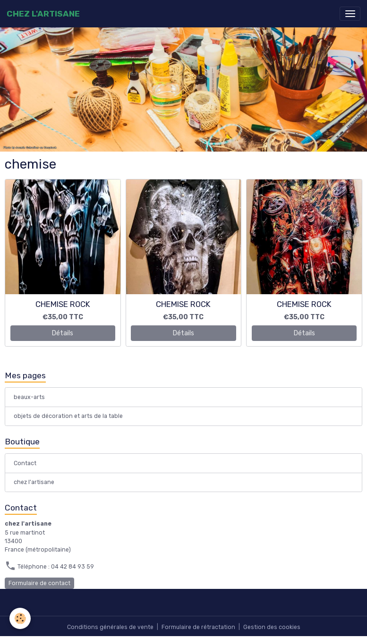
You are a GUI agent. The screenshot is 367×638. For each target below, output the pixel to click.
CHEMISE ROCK (62, 304)
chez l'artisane (34, 482)
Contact (25, 463)
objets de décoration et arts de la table (68, 416)
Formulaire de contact (39, 583)
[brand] (43, 14)
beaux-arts (29, 397)
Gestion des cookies (271, 627)
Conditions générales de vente (110, 627)
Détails (62, 333)
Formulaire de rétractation (198, 627)
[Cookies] (20, 618)
